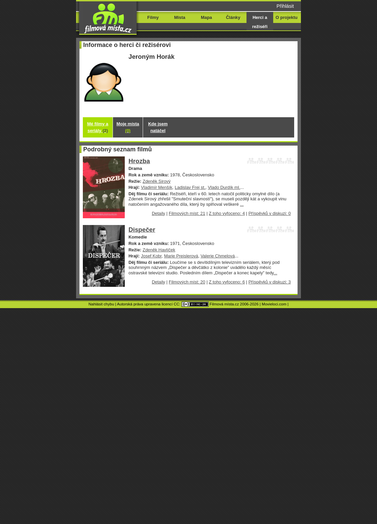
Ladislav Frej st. (190, 187)
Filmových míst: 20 (187, 281)
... (242, 204)
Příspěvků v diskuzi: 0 (270, 213)
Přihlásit (285, 6)
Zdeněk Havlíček (159, 249)
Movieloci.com (274, 304)
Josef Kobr (151, 255)
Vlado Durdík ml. (224, 187)
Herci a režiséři (259, 22)
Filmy (153, 17)
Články (233, 17)
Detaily (158, 213)
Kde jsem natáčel (158, 127)
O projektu (287, 17)
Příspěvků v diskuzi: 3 (270, 281)
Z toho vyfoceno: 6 (227, 281)
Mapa (206, 17)
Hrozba (139, 161)
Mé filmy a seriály (98, 127)
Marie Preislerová (181, 255)
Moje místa (128, 127)
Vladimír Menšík (156, 187)
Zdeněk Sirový (157, 181)
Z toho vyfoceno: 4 (227, 213)
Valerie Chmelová (218, 255)
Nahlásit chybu (101, 304)
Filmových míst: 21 (187, 213)
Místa (179, 17)
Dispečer (141, 229)
